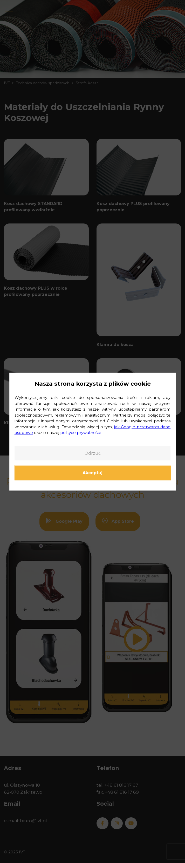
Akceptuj (92, 472)
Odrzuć (93, 453)
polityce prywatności (80, 432)
